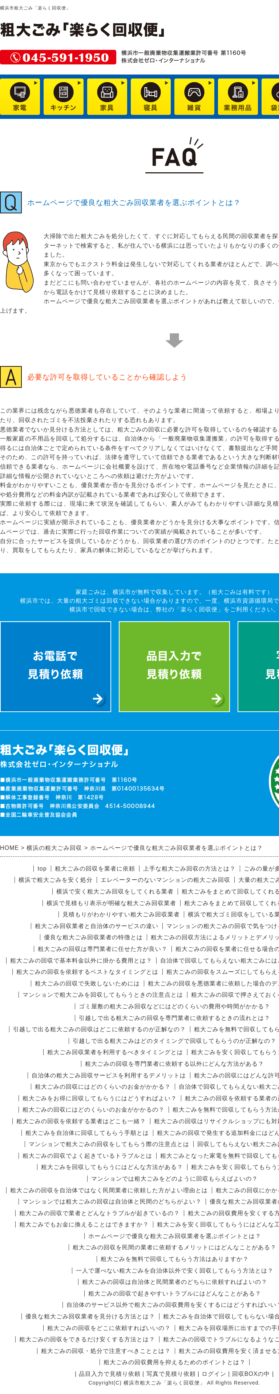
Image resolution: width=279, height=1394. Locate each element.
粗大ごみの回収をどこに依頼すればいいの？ (109, 1328)
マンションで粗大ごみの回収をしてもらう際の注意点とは (109, 1144)
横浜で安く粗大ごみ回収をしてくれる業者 (115, 891)
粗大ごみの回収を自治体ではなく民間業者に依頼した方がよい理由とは (109, 1190)
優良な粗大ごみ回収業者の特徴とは (93, 937)
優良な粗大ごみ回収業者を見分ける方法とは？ (90, 1316)
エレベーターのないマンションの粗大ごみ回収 (165, 880)
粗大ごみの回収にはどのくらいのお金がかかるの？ (94, 1109)
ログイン (214, 1374)
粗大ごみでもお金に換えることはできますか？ (84, 1224)
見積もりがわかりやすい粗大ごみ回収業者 (121, 914)
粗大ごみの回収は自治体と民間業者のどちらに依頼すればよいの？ (174, 1282)
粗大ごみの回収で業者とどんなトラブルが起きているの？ (99, 1213)
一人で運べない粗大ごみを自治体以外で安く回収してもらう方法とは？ (175, 1271)
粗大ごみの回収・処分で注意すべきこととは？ (106, 1351)
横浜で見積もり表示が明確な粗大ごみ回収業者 (111, 903)
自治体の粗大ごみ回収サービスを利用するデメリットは (109, 1075)
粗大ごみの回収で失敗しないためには (87, 983)
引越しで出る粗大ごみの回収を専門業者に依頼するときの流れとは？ (174, 1018)
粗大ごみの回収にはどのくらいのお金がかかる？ (103, 1087)
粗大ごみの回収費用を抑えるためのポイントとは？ (175, 1362)
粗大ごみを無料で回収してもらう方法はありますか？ (175, 1259)
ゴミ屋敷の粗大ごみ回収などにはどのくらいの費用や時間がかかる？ (174, 1006)
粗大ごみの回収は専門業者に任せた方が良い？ (102, 949)
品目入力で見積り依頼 (110, 1374)
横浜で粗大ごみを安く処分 (56, 880)
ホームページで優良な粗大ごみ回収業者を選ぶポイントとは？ (174, 1236)
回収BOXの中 (251, 1374)
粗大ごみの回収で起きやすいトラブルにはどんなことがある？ (174, 1293)
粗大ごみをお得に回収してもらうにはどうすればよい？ (100, 1098)
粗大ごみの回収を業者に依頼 (95, 868)
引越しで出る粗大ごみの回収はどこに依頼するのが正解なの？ (99, 1029)
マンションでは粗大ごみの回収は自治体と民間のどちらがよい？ (112, 1201)
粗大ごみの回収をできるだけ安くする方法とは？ (87, 1339)
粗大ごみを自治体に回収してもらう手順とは (87, 1133)
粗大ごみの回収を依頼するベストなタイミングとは (87, 972)
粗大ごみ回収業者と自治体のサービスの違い (96, 926)
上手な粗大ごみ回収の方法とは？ (189, 868)
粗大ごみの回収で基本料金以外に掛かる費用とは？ (81, 960)
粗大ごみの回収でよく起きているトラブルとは (87, 1156)
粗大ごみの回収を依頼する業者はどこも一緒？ (81, 1121)
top (41, 868)
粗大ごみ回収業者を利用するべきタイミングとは (115, 1052)
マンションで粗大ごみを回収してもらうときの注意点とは (103, 995)
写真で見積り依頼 (171, 1374)
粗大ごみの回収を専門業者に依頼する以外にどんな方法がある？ (174, 1064)
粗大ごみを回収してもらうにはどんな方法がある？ (112, 1167)
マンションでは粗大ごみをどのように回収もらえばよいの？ (174, 1179)
